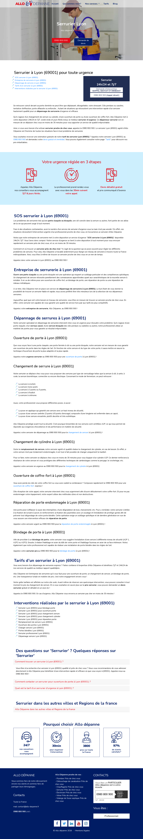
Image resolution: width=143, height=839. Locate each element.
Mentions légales (82, 830)
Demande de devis (83, 42)
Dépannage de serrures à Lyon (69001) (30, 83)
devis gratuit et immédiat (54, 139)
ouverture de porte (74, 356)
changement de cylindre (76, 466)
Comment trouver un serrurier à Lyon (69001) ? (39, 661)
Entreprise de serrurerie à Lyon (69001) (30, 80)
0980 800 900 (61, 40)
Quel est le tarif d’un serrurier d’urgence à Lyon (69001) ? (44, 688)
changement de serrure (78, 432)
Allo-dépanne (66, 30)
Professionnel (111, 816)
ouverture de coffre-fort (23, 486)
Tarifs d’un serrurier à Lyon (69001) (29, 86)
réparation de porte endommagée (76, 524)
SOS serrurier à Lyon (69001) (26, 77)
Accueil (55, 3)
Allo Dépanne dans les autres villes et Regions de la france (45, 709)
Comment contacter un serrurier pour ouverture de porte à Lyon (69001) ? (53, 681)
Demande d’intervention (106, 90)
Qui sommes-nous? (72, 3)
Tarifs (106, 3)
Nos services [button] (91, 3)
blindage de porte (67, 551)
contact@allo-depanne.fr (28, 806)
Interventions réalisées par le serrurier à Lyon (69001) (36, 88)
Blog (115, 3)
